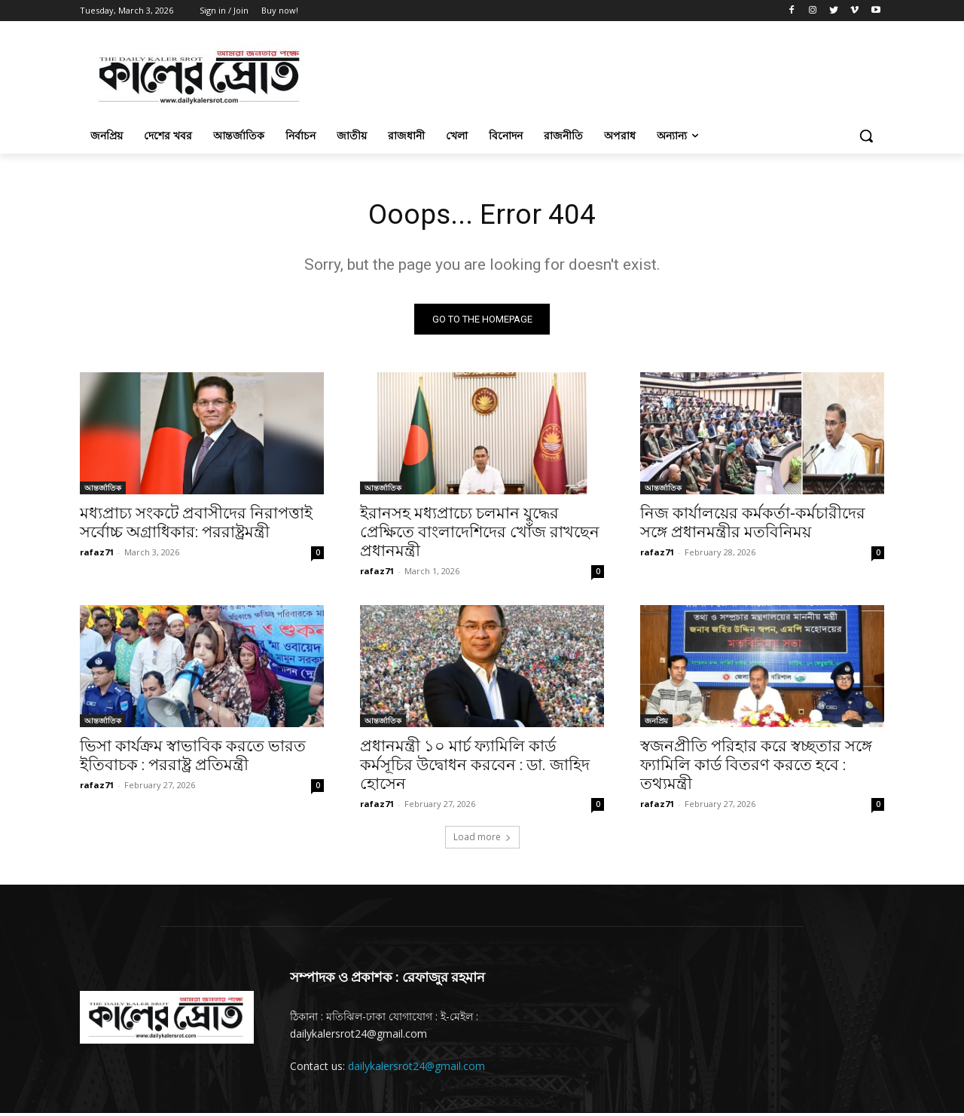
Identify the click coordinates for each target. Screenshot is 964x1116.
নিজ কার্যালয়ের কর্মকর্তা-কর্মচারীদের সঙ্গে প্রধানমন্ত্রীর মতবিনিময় (752, 525)
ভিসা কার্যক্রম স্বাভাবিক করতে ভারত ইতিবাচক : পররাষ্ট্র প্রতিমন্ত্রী (193, 758)
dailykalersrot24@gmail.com (416, 1069)
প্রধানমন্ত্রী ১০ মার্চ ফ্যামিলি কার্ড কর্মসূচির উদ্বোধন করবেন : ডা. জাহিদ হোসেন (475, 768)
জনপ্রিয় (656, 723)
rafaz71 (97, 555)
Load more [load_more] (482, 839)
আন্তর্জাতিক (102, 490)
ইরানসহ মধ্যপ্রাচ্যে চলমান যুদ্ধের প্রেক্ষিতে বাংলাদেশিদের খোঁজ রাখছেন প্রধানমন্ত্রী (479, 535)
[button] (866, 136)
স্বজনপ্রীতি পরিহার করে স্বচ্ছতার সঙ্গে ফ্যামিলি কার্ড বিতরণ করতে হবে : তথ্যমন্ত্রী (756, 768)
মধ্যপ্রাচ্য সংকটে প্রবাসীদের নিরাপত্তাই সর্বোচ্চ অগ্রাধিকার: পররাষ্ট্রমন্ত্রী (196, 525)
